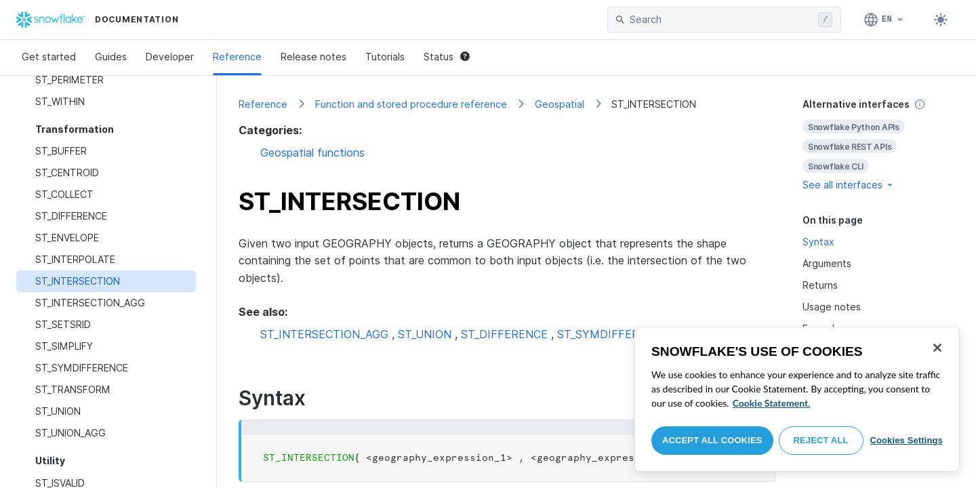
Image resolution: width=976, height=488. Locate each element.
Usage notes (831, 306)
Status (447, 56)
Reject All (821, 440)
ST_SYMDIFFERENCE (612, 334)
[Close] (937, 348)
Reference (237, 56)
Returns (820, 285)
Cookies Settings (906, 440)
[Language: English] (884, 19)
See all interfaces (848, 184)
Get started (49, 56)
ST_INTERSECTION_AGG (324, 334)
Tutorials (385, 56)
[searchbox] (721, 19)
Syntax (818, 241)
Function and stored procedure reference (411, 104)
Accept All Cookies (712, 440)
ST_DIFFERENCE (504, 334)
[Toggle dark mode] (940, 19)
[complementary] (878, 145)
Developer (170, 56)
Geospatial (559, 104)
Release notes (313, 56)
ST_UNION (424, 334)
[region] (797, 399)
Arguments (826, 263)
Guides (111, 56)
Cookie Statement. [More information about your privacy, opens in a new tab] (772, 403)
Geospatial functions (312, 152)
